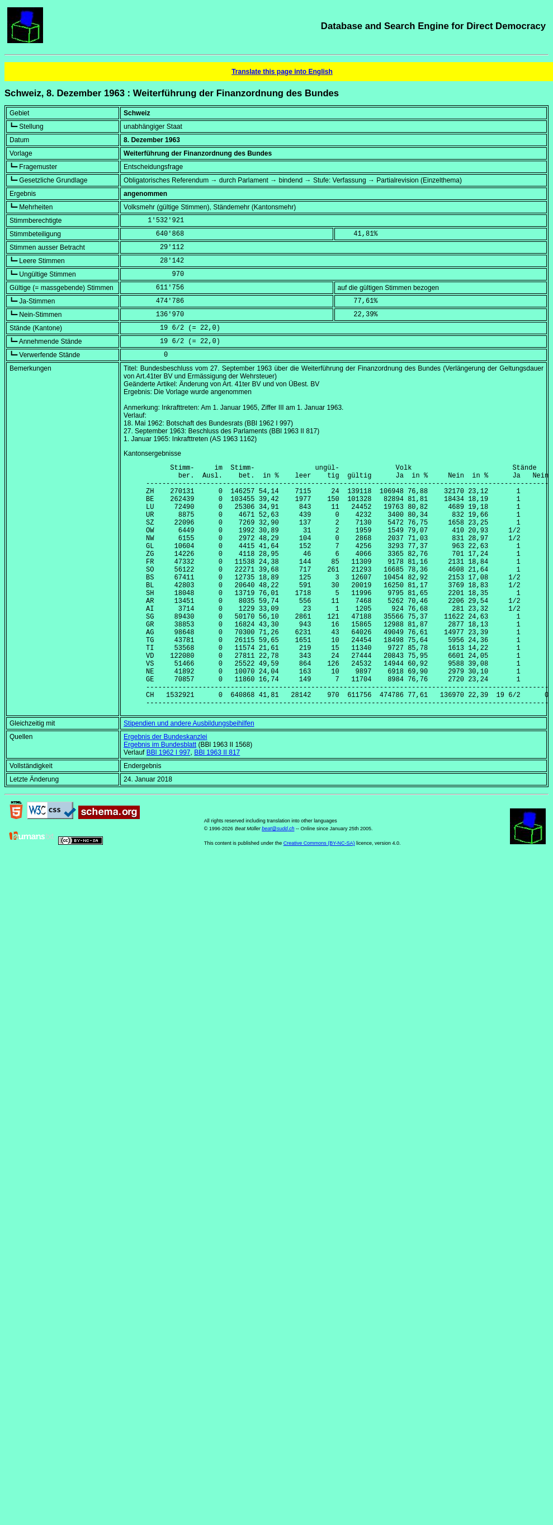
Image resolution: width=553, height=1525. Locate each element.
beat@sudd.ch (278, 880)
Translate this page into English (282, 72)
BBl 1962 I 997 (168, 804)
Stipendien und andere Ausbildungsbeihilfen (189, 775)
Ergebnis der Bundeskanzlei (165, 789)
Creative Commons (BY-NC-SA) (319, 895)
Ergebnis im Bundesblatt (160, 797)
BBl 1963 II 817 (217, 804)
